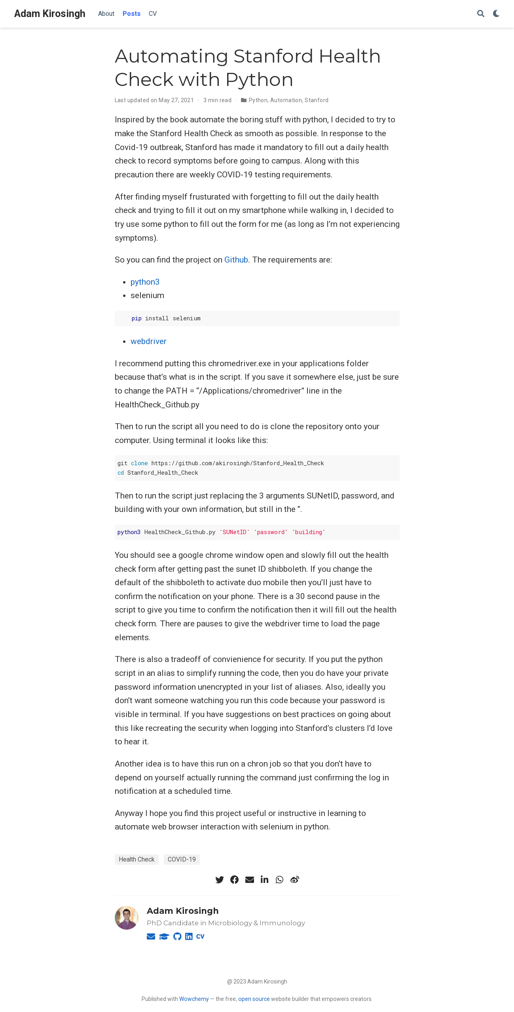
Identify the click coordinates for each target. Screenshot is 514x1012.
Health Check (137, 859)
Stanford (316, 100)
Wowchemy (194, 999)
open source (254, 999)
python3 (145, 282)
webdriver (149, 341)
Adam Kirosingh (49, 13)
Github (236, 259)
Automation (286, 100)
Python (258, 100)
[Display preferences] (496, 14)
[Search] (480, 14)
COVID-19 (182, 859)
